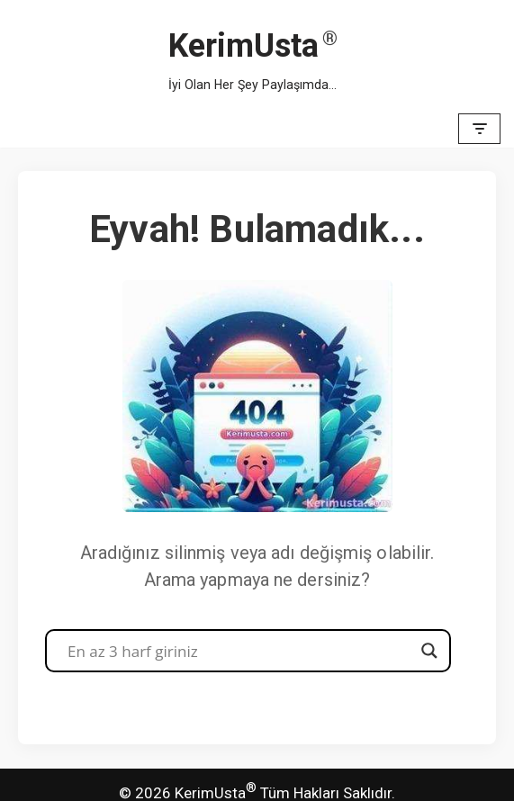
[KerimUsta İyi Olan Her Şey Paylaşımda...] (253, 55)
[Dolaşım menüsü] (479, 128)
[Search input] (240, 650)
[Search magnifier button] (429, 650)
